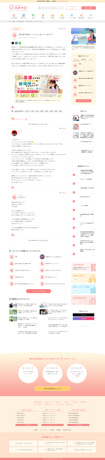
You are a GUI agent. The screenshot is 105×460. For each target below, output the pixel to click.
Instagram (83, 318)
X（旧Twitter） (84, 315)
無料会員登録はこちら (52, 389)
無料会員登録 (89, 8)
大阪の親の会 (20, 418)
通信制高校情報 (81, 15)
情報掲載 (58, 430)
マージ (20, 133)
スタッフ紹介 (59, 404)
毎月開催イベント (84, 402)
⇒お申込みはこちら (63, 1)
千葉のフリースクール (49, 420)
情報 (71, 15)
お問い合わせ (69, 404)
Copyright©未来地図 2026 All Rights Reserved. (52, 458)
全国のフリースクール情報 (52, 410)
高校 (56, 111)
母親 (60, 111)
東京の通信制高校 (73, 413)
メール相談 (65, 402)
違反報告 (63, 28)
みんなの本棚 (37, 404)
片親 (46, 111)
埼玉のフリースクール (49, 422)
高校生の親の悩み (19, 111)
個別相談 (52, 15)
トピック (76, 59)
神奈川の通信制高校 (74, 415)
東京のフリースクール (49, 413)
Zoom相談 (74, 402)
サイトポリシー (44, 430)
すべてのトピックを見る (39, 291)
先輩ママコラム (23, 15)
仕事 (33, 111)
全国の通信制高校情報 (78, 410)
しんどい (27, 111)
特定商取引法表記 (67, 430)
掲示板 (33, 15)
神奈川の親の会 (21, 415)
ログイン (73, 8)
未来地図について (91, 15)
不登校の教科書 (14, 15)
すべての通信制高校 (78, 425)
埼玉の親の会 (20, 422)
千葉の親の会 (20, 420)
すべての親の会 (26, 425)
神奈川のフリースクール (49, 415)
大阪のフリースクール (49, 418)
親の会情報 (62, 15)
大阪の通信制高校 (73, 418)
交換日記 (43, 15)
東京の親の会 (20, 413)
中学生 (51, 111)
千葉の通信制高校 (73, 420)
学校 (37, 111)
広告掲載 (52, 430)
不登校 (41, 111)
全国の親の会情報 (27, 410)
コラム (91, 59)
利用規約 (36, 430)
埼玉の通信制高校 (73, 422)
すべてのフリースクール (52, 425)
